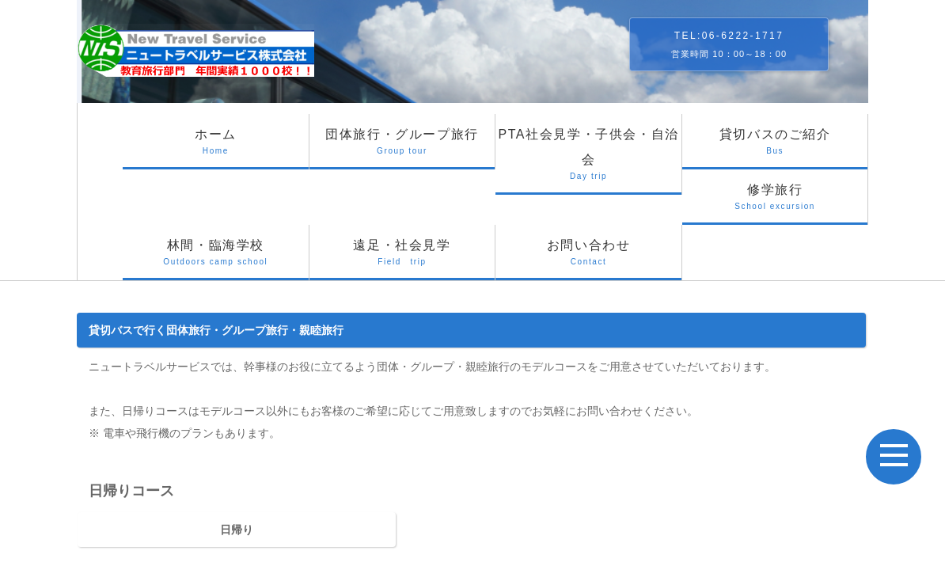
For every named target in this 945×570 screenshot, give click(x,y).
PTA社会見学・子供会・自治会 (588, 161)
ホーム (216, 148)
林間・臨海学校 (216, 259)
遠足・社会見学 (402, 259)
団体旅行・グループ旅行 (402, 148)
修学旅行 (775, 204)
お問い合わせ (588, 259)
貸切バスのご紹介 (775, 148)
